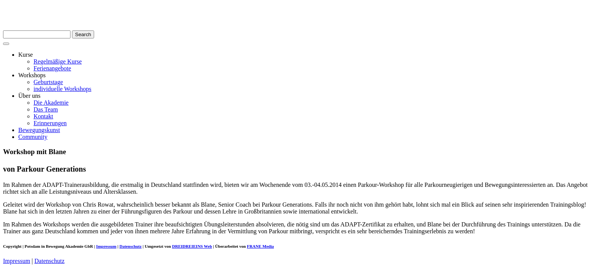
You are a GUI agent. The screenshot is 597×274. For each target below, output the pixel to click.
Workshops (32, 75)
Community (32, 137)
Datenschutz (130, 246)
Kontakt (43, 116)
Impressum (106, 246)
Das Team (46, 109)
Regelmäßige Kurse (58, 61)
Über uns (29, 95)
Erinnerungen (50, 123)
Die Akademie (51, 102)
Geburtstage (48, 82)
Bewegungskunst (39, 130)
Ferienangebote (52, 68)
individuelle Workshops (62, 89)
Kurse (25, 54)
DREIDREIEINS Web (192, 246)
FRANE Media (260, 246)
